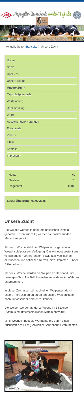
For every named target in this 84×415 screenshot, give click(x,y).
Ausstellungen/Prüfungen (23, 121)
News (10, 67)
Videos (11, 135)
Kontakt (12, 149)
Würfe (11, 115)
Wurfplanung (15, 101)
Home (11, 60)
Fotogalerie (14, 128)
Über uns (13, 74)
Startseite (31, 46)
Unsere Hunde (16, 81)
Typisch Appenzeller (19, 94)
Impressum (14, 155)
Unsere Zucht (16, 87)
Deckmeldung (15, 108)
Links (10, 142)
